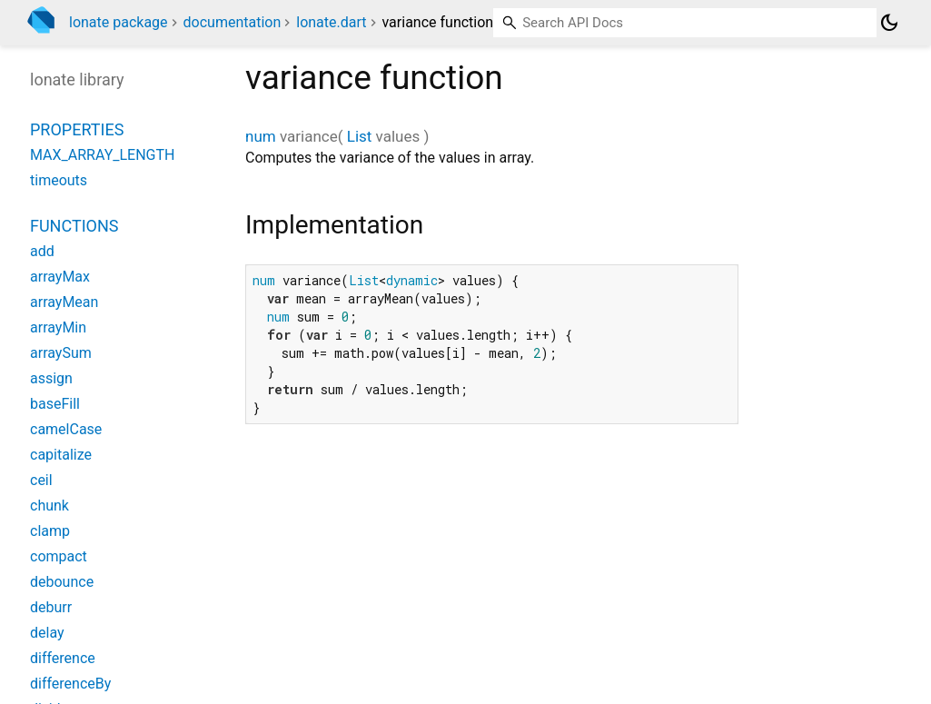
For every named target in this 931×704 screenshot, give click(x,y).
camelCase (66, 429)
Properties (77, 129)
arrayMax (60, 276)
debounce (62, 581)
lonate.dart (331, 22)
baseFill (55, 403)
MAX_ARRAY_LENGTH (102, 155)
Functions (74, 225)
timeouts (58, 180)
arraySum (61, 353)
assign (51, 378)
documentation (232, 22)
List (359, 136)
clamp (50, 531)
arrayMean (64, 302)
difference (62, 658)
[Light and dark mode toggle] (889, 22)
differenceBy (70, 683)
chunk (49, 505)
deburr (51, 607)
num (260, 136)
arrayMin (58, 327)
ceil (41, 480)
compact (58, 556)
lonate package (118, 22)
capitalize (61, 454)
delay (47, 632)
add (42, 251)
